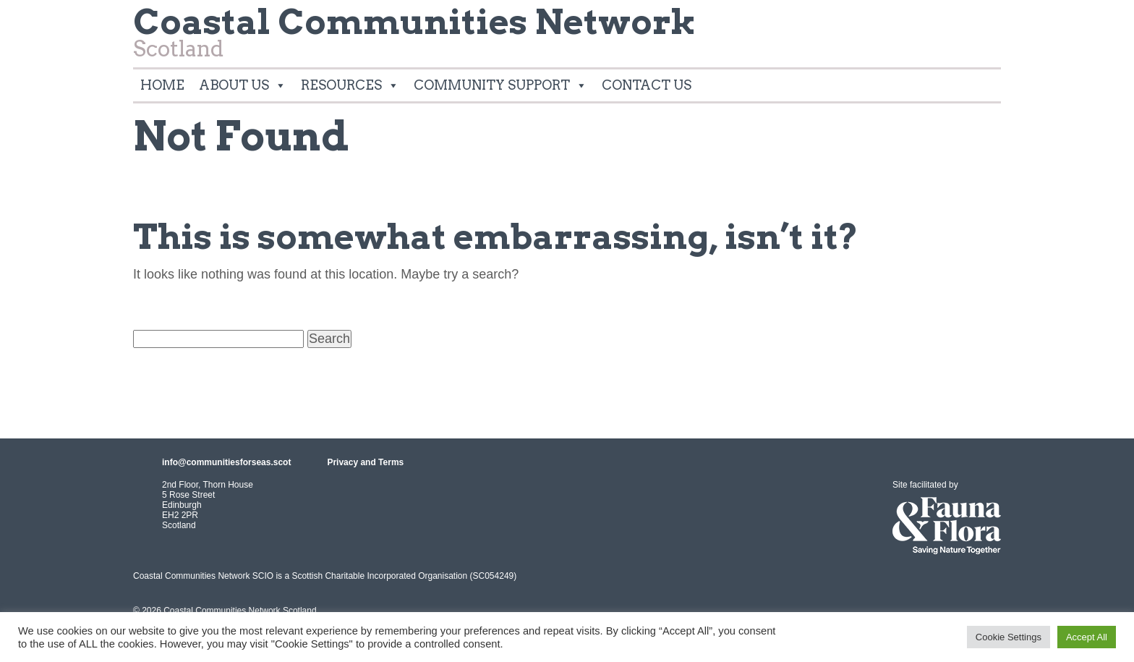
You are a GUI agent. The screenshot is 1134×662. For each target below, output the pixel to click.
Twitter (983, 24)
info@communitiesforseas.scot (226, 462)
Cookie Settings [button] (1008, 637)
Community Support (500, 85)
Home (162, 85)
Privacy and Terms (365, 462)
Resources (350, 85)
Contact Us (646, 85)
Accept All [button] (1086, 637)
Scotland (414, 37)
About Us (242, 85)
